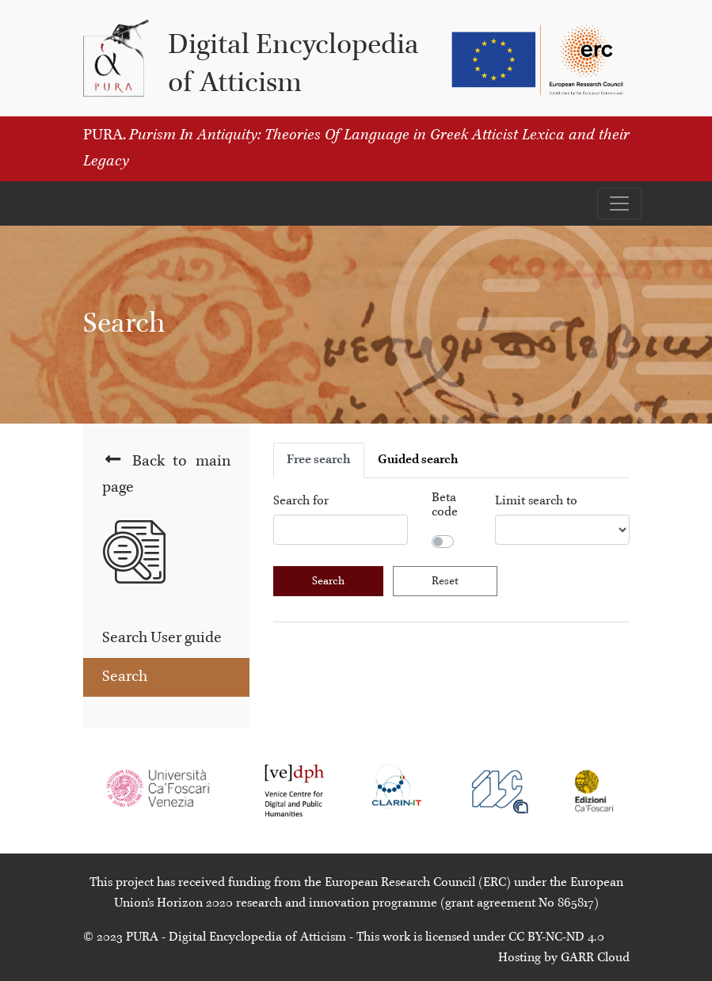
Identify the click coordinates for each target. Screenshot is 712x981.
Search (124, 677)
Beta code (445, 505)
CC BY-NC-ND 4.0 (556, 937)
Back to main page (166, 473)
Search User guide (162, 638)
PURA (142, 937)
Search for (301, 501)
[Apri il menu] (619, 203)
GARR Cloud (595, 958)
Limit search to (536, 501)
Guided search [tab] (418, 460)
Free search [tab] (319, 460)
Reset (445, 581)
